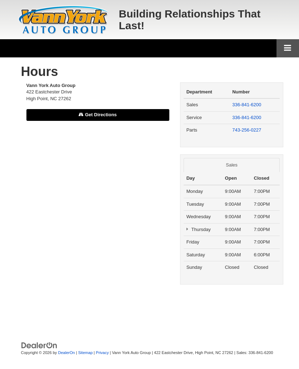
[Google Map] (97, 218)
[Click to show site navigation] (287, 48)
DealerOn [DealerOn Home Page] (66, 352)
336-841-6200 (246, 104)
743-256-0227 (246, 130)
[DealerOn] (39, 345)
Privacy (102, 352)
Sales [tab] (232, 165)
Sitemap (85, 352)
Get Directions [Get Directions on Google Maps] (97, 114)
